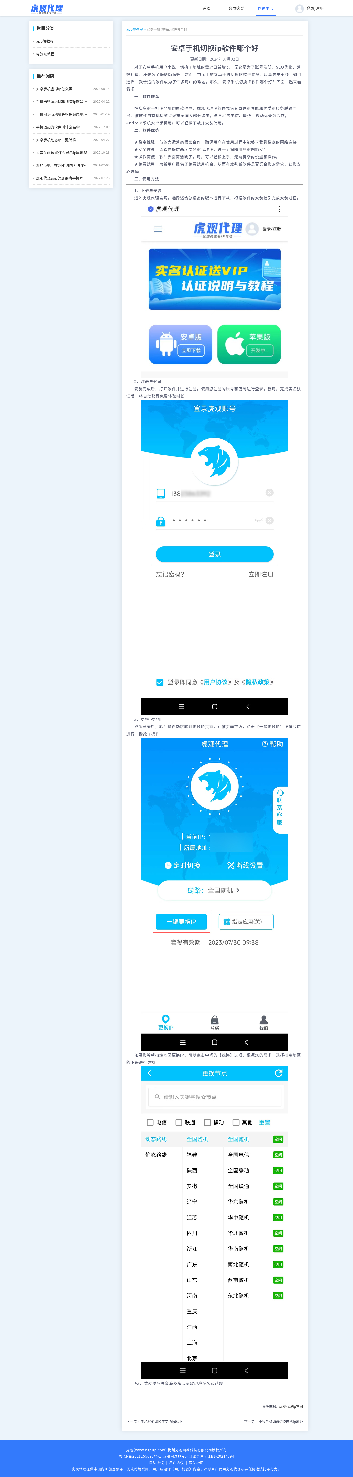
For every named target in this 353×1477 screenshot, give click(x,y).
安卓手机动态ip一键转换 (56, 139)
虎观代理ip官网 (291, 1406)
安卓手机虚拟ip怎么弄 (54, 88)
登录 (310, 8)
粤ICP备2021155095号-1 (140, 1456)
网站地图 (196, 1462)
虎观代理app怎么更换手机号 (59, 178)
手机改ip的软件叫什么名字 (58, 127)
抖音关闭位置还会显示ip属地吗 (61, 152)
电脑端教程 (45, 53)
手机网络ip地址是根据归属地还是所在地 (62, 114)
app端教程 (45, 41)
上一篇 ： (154, 1421)
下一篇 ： (273, 1421)
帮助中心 (266, 8)
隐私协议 (156, 1462)
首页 (207, 8)
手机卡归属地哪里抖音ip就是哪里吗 (62, 101)
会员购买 (236, 8)
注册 (320, 8)
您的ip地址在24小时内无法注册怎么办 (62, 165)
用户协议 (176, 1462)
